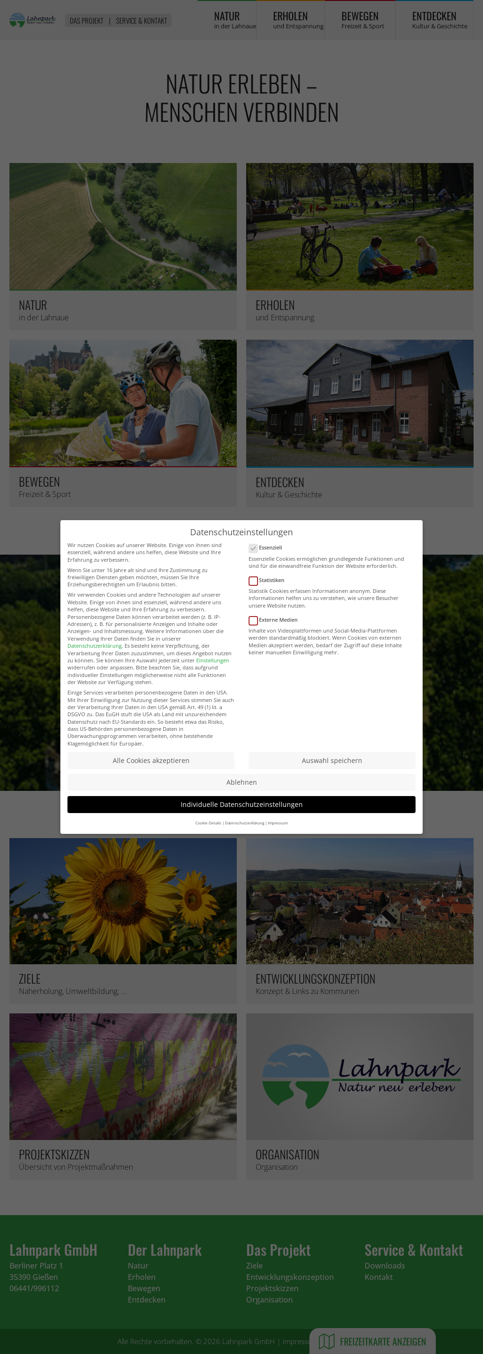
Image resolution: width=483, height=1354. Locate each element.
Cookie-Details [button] (208, 830)
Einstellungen (212, 667)
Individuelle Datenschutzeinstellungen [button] (242, 811)
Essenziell (268, 555)
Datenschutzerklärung (94, 653)
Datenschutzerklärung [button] (244, 830)
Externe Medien (276, 627)
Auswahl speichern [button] (332, 767)
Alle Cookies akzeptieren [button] (151, 767)
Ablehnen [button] (241, 790)
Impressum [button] (278, 830)
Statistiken (270, 587)
